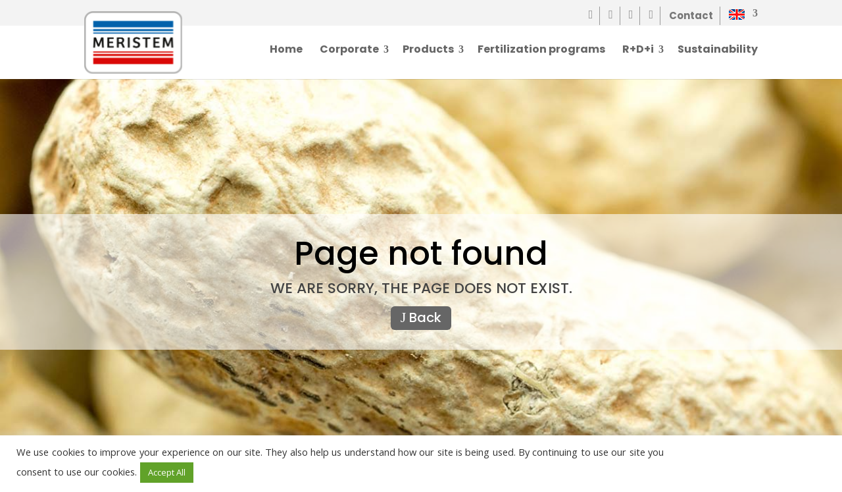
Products (428, 51)
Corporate (349, 51)
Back (421, 317)
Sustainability (718, 51)
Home (286, 51)
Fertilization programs (541, 51)
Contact (691, 15)
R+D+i (638, 51)
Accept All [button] (167, 472)
